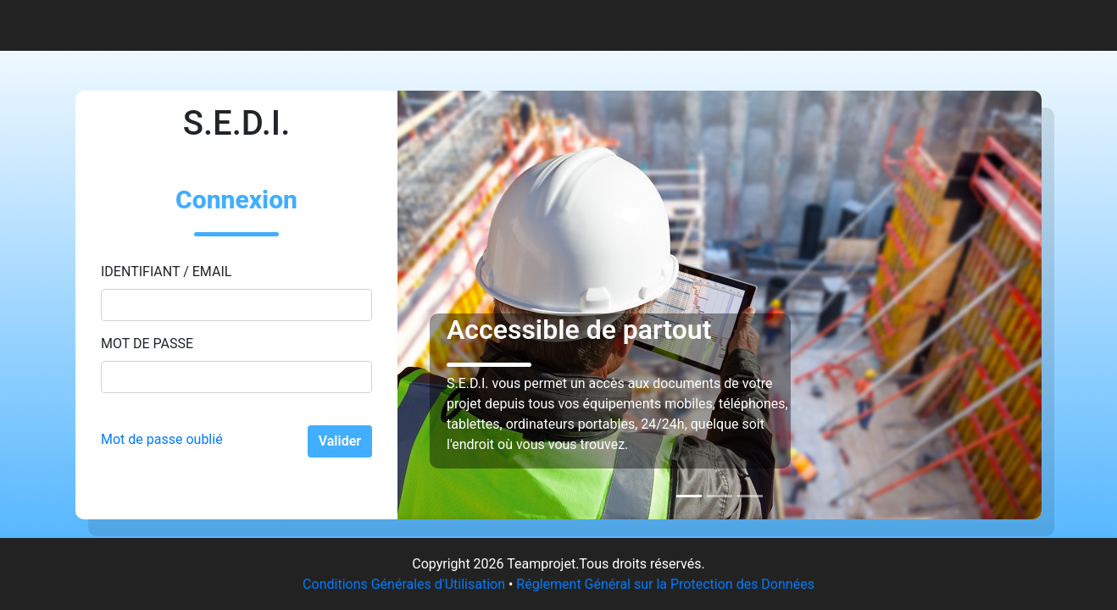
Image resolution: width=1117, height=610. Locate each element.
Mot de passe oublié (162, 439)
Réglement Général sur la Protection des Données (665, 584)
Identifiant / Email (166, 271)
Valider (340, 441)
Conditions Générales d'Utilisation (404, 584)
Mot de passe (147, 344)
